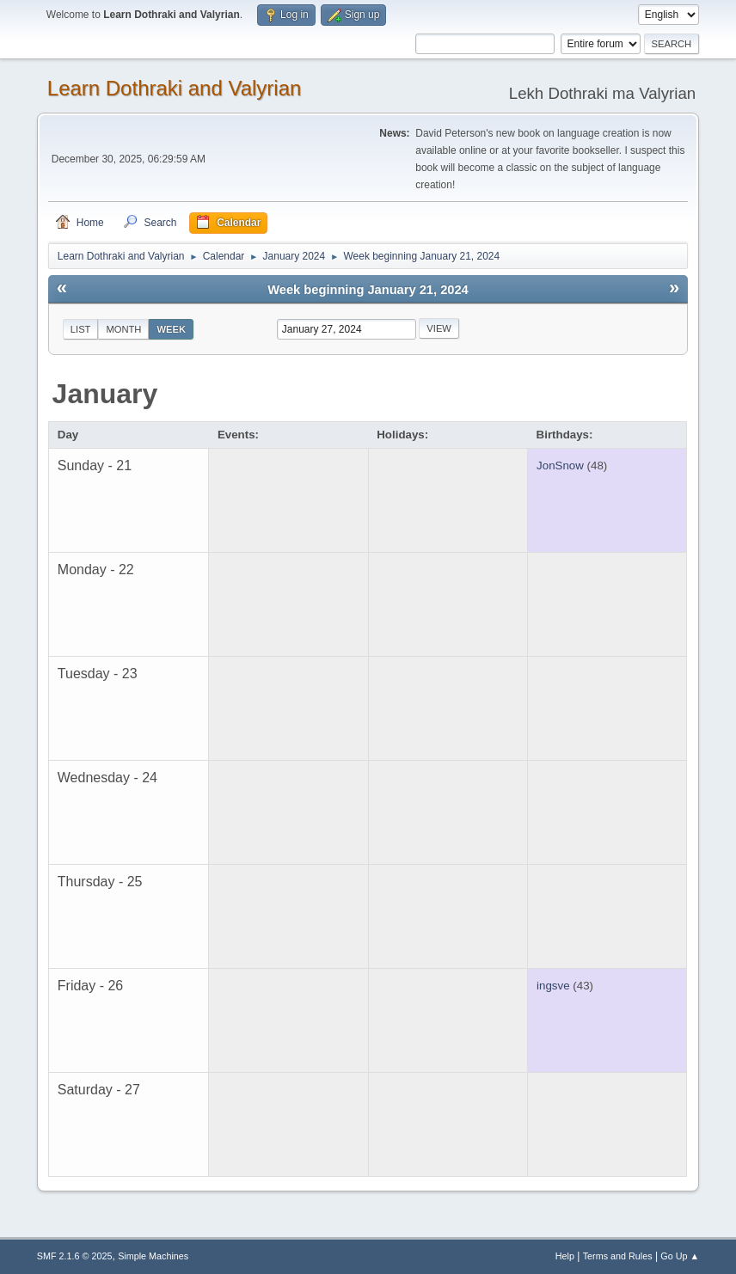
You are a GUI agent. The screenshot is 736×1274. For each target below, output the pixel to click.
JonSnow (560, 465)
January (105, 393)
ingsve (553, 985)
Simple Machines (153, 1256)
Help (564, 1256)
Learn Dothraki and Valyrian (174, 88)
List (81, 329)
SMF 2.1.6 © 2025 (75, 1256)
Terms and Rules (618, 1256)
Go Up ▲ (679, 1256)
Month (123, 329)
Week (171, 329)
